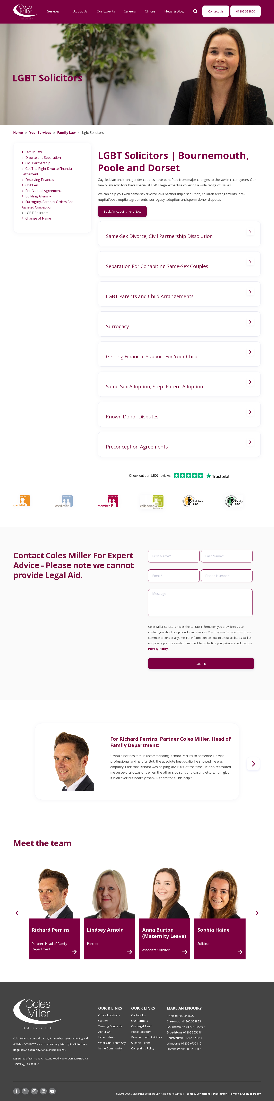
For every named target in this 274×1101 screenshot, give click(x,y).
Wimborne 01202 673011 (183, 1043)
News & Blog (174, 11)
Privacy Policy (158, 661)
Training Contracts (110, 1026)
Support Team (140, 1043)
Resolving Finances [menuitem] (39, 179)
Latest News (106, 1037)
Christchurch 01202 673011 (184, 1038)
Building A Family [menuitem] (38, 196)
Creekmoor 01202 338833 (184, 1021)
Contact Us (215, 11)
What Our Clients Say (112, 1043)
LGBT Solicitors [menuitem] (37, 213)
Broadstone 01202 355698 (184, 1032)
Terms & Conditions (197, 1093)
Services (53, 11)
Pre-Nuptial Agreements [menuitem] (44, 190)
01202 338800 (245, 11)
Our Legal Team (141, 1026)
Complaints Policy (142, 1048)
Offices (150, 11)
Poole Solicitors (141, 1032)
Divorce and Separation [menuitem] (43, 157)
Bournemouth (176, 1027)
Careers (130, 11)
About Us (80, 11)
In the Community (110, 1048)
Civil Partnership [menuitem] (37, 163)
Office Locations (109, 1015)
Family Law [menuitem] (33, 152)
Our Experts (106, 11)
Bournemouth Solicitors (146, 1037)
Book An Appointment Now (122, 211)
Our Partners (139, 1021)
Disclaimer (220, 1093)
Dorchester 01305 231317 (184, 1049)
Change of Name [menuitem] (38, 218)
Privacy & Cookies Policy (245, 1093)
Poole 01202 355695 (180, 1016)
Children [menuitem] (31, 185)
